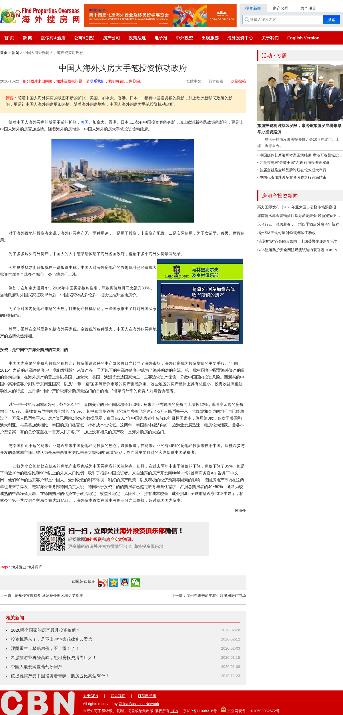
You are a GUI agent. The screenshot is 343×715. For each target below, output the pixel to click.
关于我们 (270, 37)
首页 (3, 53)
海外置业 (18, 567)
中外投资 (184, 37)
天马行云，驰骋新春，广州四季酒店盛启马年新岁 (298, 224)
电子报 (160, 37)
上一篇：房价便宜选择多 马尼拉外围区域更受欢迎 (41, 595)
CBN (174, 711)
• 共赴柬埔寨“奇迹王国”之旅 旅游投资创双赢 (293, 162)
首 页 (9, 37)
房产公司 (281, 8)
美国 (85, 122)
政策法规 (137, 37)
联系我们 (97, 81)
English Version (303, 37)
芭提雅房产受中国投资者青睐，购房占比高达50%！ (60, 675)
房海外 (240, 510)
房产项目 (308, 8)
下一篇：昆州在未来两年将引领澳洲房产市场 (209, 595)
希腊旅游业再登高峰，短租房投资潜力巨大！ (54, 657)
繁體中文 (193, 81)
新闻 (15, 53)
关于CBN (90, 696)
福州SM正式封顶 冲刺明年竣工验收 (286, 233)
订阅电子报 (147, 696)
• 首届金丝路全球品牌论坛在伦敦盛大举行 (291, 170)
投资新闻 (253, 8)
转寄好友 (216, 81)
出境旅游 (210, 37)
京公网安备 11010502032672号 (250, 709)
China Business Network (139, 704)
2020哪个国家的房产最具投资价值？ (45, 630)
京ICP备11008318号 (200, 711)
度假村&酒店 (53, 37)
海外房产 (34, 567)
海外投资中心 (240, 37)
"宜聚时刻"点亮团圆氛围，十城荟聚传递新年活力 (297, 241)
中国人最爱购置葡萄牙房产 (36, 666)
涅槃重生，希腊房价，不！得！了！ (45, 648)
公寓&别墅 (84, 37)
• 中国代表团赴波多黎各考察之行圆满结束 (291, 177)
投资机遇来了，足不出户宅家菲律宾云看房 (51, 639)
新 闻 (27, 37)
